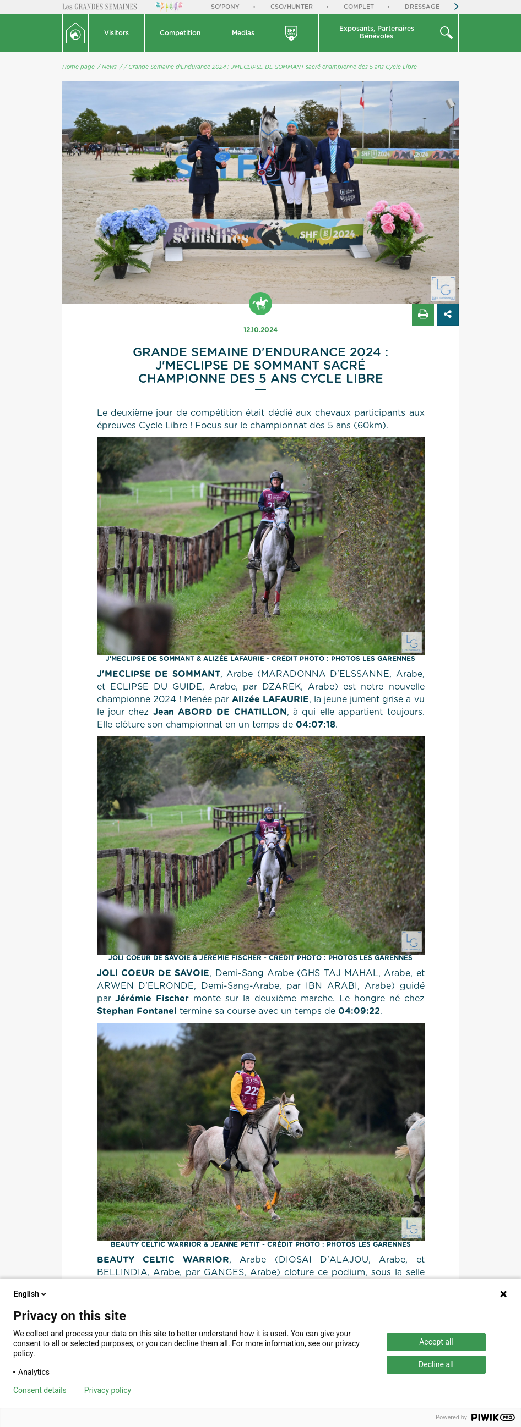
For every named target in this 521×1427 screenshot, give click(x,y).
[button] (117, 33)
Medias (243, 33)
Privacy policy (107, 1390)
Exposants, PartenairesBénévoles (376, 32)
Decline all (436, 1364)
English (31, 1294)
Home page (78, 67)
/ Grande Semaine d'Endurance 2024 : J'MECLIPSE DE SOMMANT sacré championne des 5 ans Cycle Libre (270, 67)
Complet (359, 7)
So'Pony (225, 7)
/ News (107, 67)
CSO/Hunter (291, 7)
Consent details (40, 1390)
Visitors (116, 33)
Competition (180, 33)
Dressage (422, 7)
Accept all (436, 1341)
